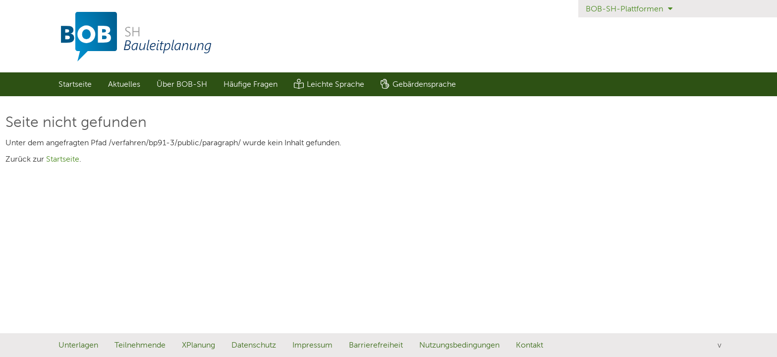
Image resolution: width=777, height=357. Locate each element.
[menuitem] (75, 84)
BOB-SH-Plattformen (629, 8)
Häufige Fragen (250, 84)
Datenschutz (253, 345)
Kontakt (529, 345)
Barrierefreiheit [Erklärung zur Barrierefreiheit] (376, 345)
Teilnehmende (140, 345)
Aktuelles (124, 84)
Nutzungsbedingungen (459, 345)
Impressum (312, 345)
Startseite (75, 84)
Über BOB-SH (182, 84)
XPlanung (198, 345)
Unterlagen (78, 345)
